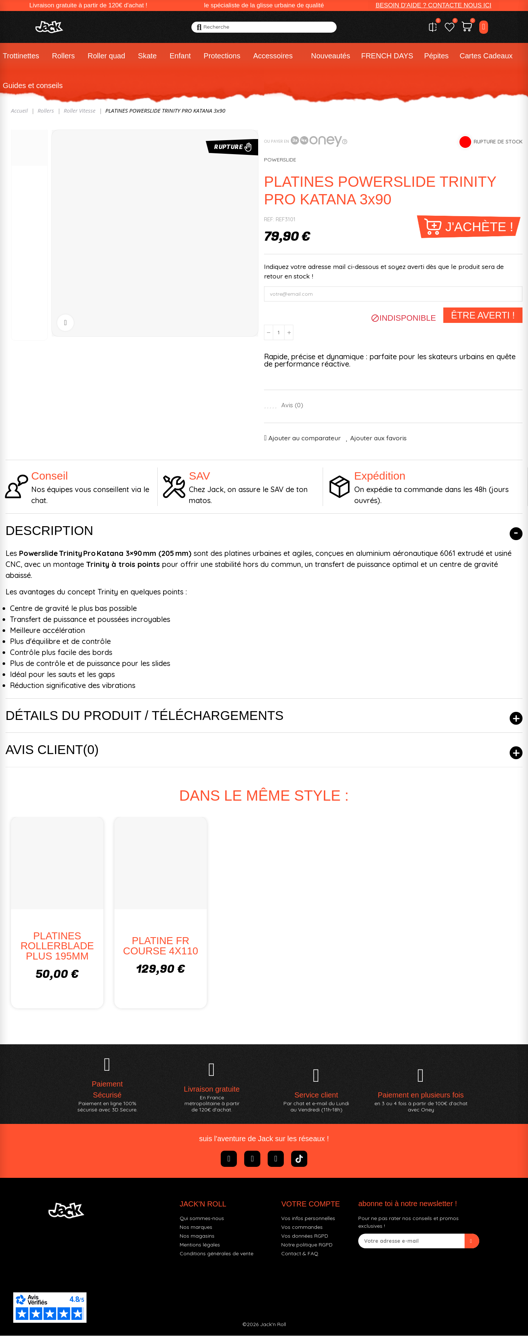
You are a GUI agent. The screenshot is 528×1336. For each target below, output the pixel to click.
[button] (433, 5)
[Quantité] (278, 332)
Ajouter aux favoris (378, 437)
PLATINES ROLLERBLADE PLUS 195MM (57, 946)
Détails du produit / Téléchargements (144, 715)
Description (49, 530)
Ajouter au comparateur (304, 437)
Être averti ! (483, 315)
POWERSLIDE (280, 159)
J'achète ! (479, 226)
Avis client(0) (52, 749)
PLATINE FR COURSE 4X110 (160, 946)
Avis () (292, 405)
